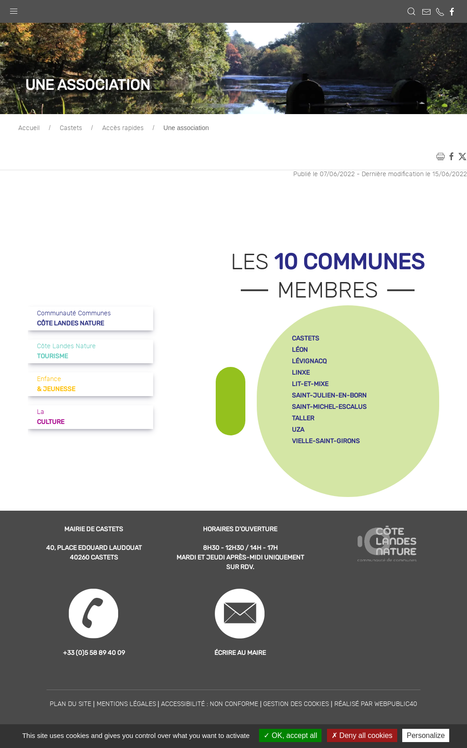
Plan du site (70, 704)
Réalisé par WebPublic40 (375, 704)
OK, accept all (290, 735)
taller (303, 418)
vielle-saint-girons (326, 441)
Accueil (29, 128)
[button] (13, 9)
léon (300, 350)
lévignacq (309, 361)
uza (298, 430)
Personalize (426, 735)
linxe (301, 373)
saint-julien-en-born (329, 395)
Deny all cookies (362, 735)
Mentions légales (126, 704)
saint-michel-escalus (329, 407)
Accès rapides (123, 128)
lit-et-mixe (310, 384)
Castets (71, 128)
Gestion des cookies (296, 704)
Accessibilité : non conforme (209, 704)
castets (305, 338)
